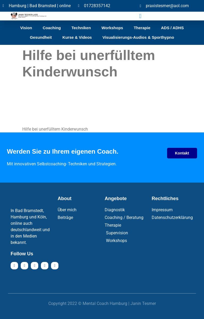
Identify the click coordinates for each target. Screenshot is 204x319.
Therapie (142, 27)
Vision (26, 27)
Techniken (81, 27)
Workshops (112, 27)
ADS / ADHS (172, 27)
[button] (140, 16)
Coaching (52, 27)
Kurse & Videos (77, 37)
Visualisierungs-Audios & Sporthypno (138, 37)
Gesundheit (41, 37)
